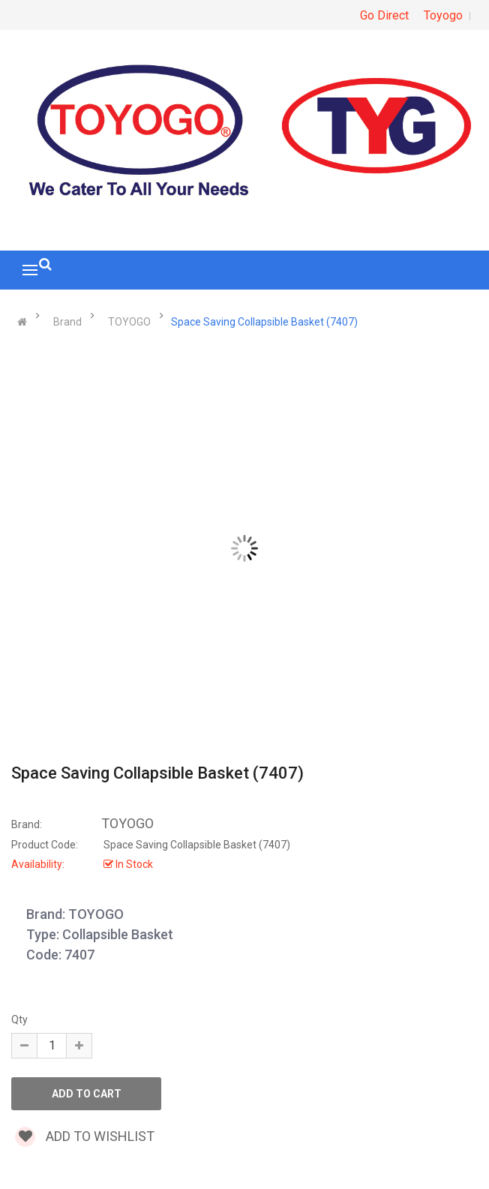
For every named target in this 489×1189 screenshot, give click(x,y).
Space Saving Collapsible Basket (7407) (264, 322)
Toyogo (443, 15)
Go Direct (384, 15)
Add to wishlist (84, 1136)
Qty (19, 1019)
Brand (67, 322)
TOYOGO (129, 322)
